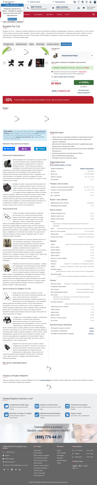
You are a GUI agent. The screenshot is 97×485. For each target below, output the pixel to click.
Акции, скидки (37, 450)
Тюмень (59, 463)
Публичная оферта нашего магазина (57, 482)
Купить (84, 82)
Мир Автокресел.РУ (39, 475)
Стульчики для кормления (40, 458)
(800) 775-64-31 (36, 7)
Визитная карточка (10, 462)
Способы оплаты (77, 461)
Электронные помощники (40, 468)
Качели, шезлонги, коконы (40, 460)
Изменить (12, 19)
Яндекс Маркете (46, 380)
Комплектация (8, 44)
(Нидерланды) (87, 168)
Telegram (7, 455)
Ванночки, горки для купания (41, 465)
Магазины (27, 14)
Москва (59, 450)
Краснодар (60, 458)
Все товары (37, 446)
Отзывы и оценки (53, 44)
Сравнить (83, 86)
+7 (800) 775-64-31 (10, 452)
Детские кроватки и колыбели (41, 455)
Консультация (66, 44)
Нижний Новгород (61, 460)
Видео (32, 44)
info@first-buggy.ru (9, 458)
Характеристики (21, 44)
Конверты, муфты (38, 470)
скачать (91, 328)
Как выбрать (38, 14)
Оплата (59, 14)
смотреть (91, 333)
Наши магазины (60, 2)
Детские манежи (38, 463)
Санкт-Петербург (61, 453)
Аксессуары (40, 44)
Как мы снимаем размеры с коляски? (60, 165)
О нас (67, 14)
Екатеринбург (60, 455)
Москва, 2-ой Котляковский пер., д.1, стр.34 (16, 465)
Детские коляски (38, 453)
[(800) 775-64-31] (28, 8)
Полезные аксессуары (39, 473)
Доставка (50, 14)
